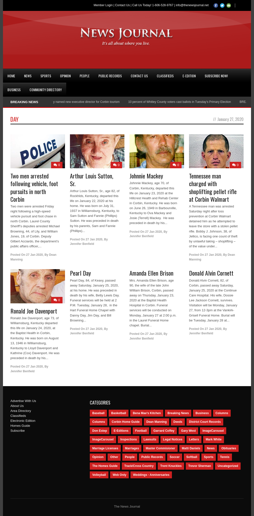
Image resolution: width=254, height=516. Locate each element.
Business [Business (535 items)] (202, 413)
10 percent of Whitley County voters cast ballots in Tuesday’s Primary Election (183, 102)
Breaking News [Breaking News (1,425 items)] (178, 413)
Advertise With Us (23, 401)
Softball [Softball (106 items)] (191, 457)
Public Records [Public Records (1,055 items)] (152, 457)
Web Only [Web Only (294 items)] (119, 475)
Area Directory (20, 411)
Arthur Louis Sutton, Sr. (91, 179)
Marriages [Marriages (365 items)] (132, 448)
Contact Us (122, 5)
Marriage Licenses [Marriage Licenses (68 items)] (105, 448)
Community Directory (46, 89)
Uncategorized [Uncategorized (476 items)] (228, 466)
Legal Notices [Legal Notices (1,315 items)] (172, 439)
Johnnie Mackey (146, 175)
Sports (45, 75)
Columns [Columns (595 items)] (222, 413)
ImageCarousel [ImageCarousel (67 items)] (103, 439)
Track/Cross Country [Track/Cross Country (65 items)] (139, 466)
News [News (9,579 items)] (211, 448)
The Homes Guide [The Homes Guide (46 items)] (105, 466)
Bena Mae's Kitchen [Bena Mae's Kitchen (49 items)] (147, 413)
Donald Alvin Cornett (211, 272)
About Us (17, 406)
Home (11, 75)
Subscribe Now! (216, 75)
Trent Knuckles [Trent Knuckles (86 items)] (171, 466)
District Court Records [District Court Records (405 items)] (205, 422)
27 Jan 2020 (34, 255)
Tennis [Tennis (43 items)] (224, 457)
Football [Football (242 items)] (141, 430)
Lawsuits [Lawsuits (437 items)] (150, 439)
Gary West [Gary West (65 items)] (188, 430)
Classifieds (165, 75)
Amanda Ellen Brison (151, 272)
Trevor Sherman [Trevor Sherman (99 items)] (199, 466)
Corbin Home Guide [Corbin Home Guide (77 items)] (126, 422)
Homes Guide (20, 426)
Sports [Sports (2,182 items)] (208, 457)
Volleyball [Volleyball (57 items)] (99, 475)
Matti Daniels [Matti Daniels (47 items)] (191, 448)
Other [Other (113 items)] (114, 457)
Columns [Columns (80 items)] (98, 422)
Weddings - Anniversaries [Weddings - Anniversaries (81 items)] (151, 475)
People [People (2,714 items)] (129, 457)
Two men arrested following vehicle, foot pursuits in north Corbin (34, 187)
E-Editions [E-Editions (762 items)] (121, 430)
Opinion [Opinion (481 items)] (97, 457)
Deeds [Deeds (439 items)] (177, 422)
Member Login (103, 5)
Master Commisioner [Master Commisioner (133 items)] (160, 448)
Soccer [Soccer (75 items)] (175, 457)
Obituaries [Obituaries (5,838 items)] (228, 448)
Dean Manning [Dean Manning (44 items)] (156, 422)
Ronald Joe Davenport (33, 310)
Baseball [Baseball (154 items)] (98, 413)
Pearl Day (80, 272)
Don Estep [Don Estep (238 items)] (99, 430)
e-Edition (189, 75)
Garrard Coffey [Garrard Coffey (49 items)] (163, 430)
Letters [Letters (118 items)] (194, 439)
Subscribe (17, 430)
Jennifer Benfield (82, 244)
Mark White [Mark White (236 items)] (214, 439)
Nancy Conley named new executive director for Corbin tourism (81, 102)
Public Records (110, 75)
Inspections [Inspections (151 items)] (128, 439)
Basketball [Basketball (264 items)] (118, 413)
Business (14, 89)
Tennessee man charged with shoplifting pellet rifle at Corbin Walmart (213, 187)
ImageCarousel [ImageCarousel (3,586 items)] (213, 430)
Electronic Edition (22, 421)
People (85, 75)
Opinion (65, 75)
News (28, 75)
